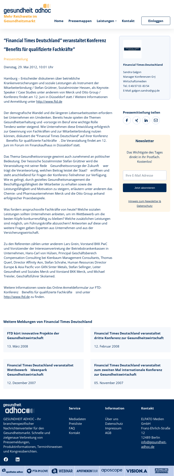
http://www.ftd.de (49, 101)
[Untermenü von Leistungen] (116, 21)
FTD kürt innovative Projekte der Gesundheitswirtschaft (33, 335)
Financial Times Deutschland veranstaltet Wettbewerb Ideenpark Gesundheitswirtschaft (40, 369)
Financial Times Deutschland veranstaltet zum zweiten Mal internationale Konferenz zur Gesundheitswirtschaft (128, 369)
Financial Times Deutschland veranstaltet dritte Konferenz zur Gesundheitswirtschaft (129, 335)
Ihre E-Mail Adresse (139, 175)
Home (58, 21)
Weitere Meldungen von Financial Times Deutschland (47, 321)
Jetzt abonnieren (144, 187)
